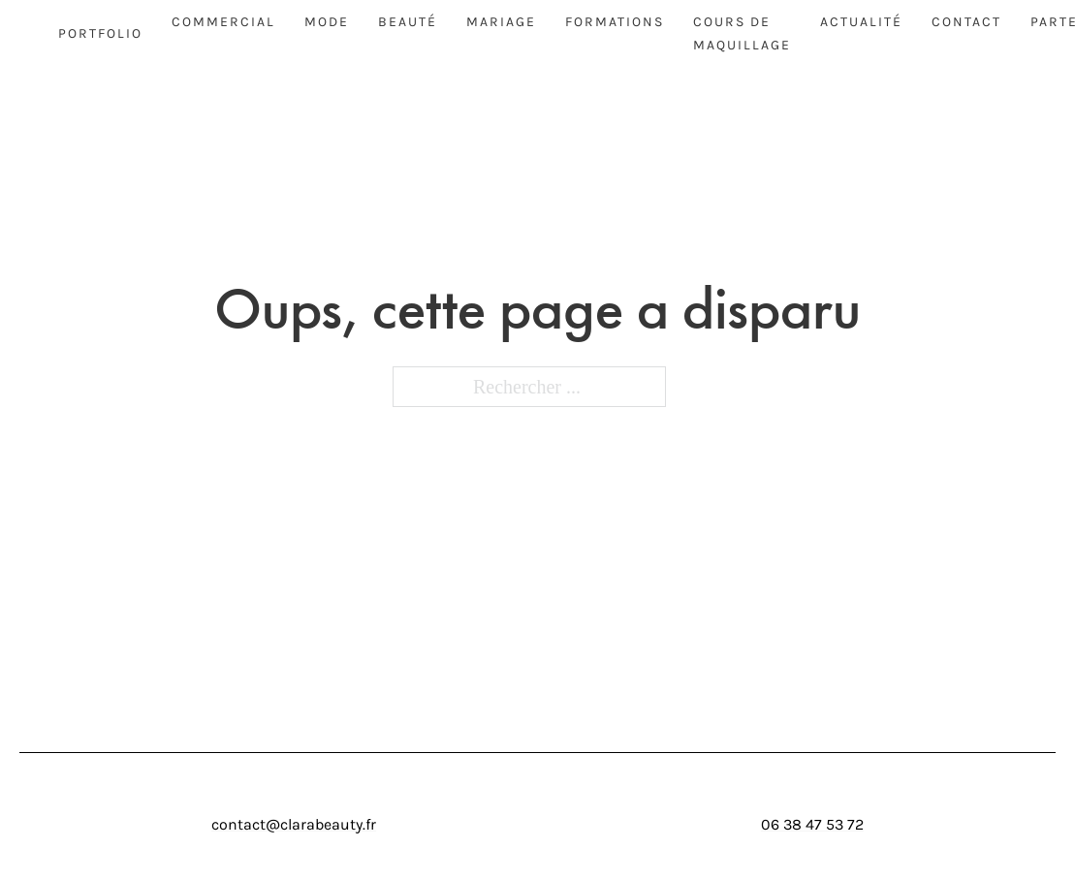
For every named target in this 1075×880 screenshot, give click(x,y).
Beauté (407, 22)
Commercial (223, 22)
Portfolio (100, 33)
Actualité (861, 22)
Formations (614, 22)
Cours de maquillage (742, 33)
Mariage (501, 22)
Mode (326, 22)
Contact (966, 22)
